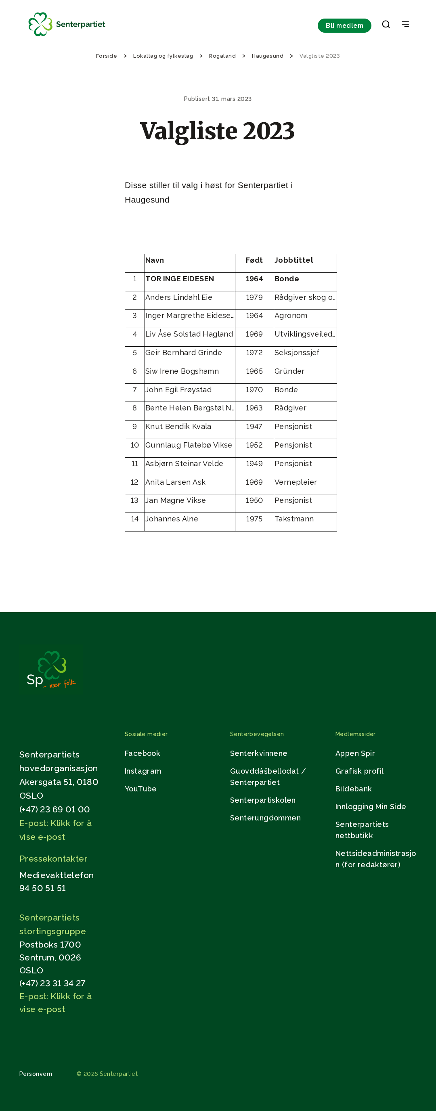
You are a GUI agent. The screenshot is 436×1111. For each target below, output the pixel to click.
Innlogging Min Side (371, 806)
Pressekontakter (53, 859)
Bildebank (353, 789)
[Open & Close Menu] (405, 25)
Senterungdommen (265, 818)
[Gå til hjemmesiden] (51, 692)
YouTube (141, 789)
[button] (386, 25)
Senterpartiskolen (263, 800)
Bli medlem (344, 25)
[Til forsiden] (67, 36)
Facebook (142, 753)
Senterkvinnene (259, 753)
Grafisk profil (359, 771)
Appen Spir (355, 753)
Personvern (35, 1074)
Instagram (143, 771)
